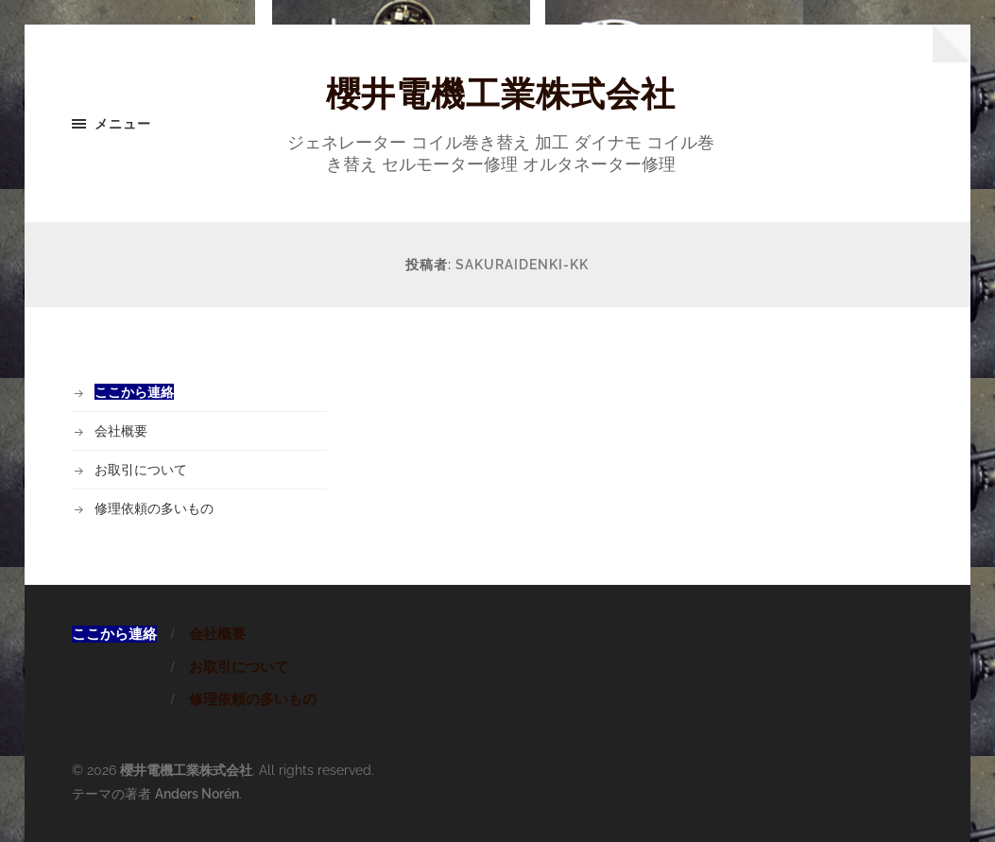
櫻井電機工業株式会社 (501, 93)
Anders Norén (197, 793)
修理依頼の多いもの (154, 508)
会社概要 (120, 430)
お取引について (140, 469)
